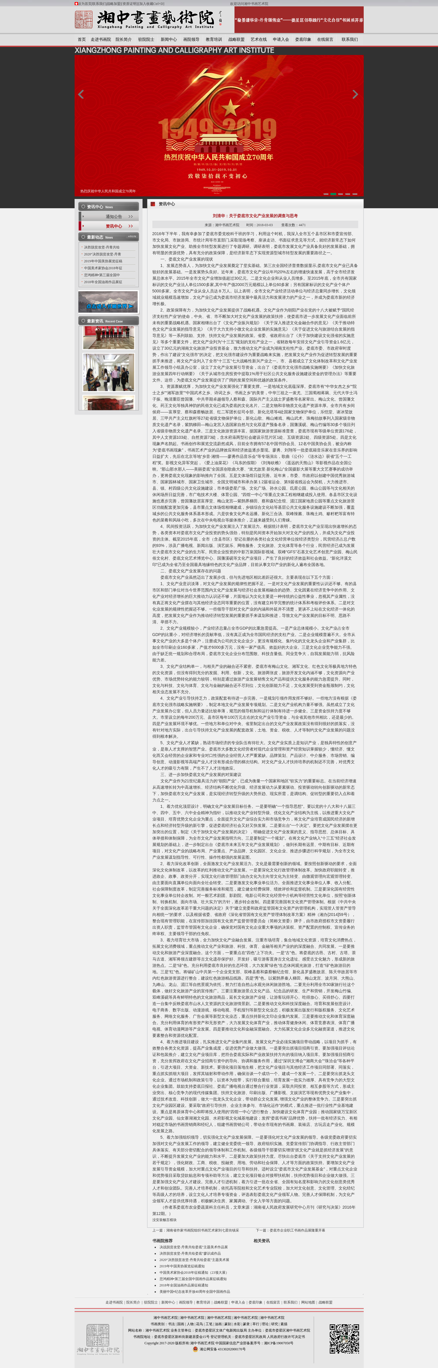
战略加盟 (114, 4)
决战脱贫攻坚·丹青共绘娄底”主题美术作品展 (194, 1247)
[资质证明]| (129, 4)
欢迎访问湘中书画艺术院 (249, 4)
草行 (255, 1324)
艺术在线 (259, 39)
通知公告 (114, 217)
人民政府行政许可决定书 (286, 1337)
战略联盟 (236, 39)
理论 (265, 1324)
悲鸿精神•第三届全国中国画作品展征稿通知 (193, 1279)
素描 (283, 1324)
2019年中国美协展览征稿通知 (182, 1266)
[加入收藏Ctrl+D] (184, 4)
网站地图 (308, 1302)
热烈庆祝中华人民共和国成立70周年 (108, 191)
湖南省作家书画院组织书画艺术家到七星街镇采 (202, 1230)
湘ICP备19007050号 (279, 1343)
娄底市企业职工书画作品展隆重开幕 (297, 1230)
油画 (218, 1324)
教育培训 (214, 39)
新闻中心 (169, 39)
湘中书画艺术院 (166, 1318)
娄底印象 (303, 39)
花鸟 (199, 1324)
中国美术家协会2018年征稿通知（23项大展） (194, 1273)
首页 (82, 39)
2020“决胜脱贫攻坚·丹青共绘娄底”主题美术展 (195, 1260)
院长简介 (124, 39)
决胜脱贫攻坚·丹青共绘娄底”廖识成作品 (190, 1253)
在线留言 (325, 39)
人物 (190, 1324)
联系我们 (99, 4)
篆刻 (227, 1324)
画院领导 (191, 39)
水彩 (237, 1324)
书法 (171, 1324)
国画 (180, 1324)
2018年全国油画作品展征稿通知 (184, 1285)
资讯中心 (114, 226)
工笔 (209, 1324)
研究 (274, 1324)
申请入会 (281, 39)
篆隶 (246, 1324)
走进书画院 (101, 39)
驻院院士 (146, 39)
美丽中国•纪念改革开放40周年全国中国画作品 (195, 1292)
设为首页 (85, 4)
